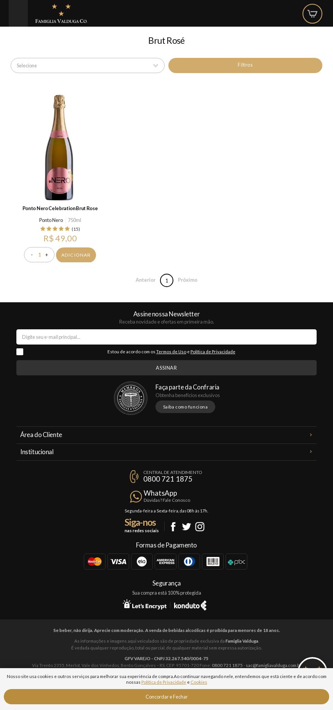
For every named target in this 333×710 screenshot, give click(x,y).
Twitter (186, 526)
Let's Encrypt (144, 604)
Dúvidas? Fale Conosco (167, 500)
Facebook (173, 526)
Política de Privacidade (213, 351)
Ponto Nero (51, 220)
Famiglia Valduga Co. (61, 13)
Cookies (199, 682)
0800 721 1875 (167, 479)
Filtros (245, 65)
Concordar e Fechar (167, 697)
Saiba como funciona (185, 406)
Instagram (200, 526)
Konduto (190, 604)
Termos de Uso (171, 351)
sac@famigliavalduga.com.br (273, 665)
